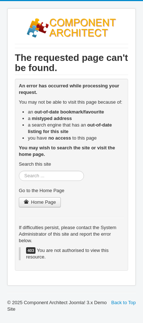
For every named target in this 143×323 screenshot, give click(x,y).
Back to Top (123, 302)
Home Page (40, 202)
